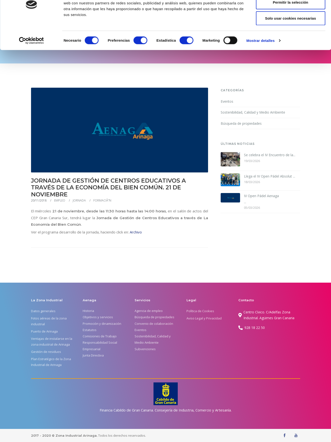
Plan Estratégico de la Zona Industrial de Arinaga (51, 362)
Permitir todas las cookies (290, 13)
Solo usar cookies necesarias (290, 44)
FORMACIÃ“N (102, 200)
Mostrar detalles (260, 67)
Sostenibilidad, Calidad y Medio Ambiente (253, 112)
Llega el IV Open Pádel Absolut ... (269, 176)
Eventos (227, 101)
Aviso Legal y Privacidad (204, 318)
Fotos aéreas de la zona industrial (49, 321)
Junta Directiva (93, 355)
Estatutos (90, 330)
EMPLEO (59, 200)
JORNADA (79, 200)
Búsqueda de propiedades (241, 123)
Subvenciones (145, 349)
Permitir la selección (290, 29)
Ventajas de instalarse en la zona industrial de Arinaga (51, 341)
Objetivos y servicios (98, 317)
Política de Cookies (200, 311)
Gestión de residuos (46, 351)
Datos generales (43, 311)
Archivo (136, 232)
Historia (88, 311)
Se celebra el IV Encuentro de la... (269, 155)
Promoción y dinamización (102, 323)
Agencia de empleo (149, 311)
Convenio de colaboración (154, 323)
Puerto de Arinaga (44, 331)
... (262, 198)
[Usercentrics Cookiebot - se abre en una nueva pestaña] (31, 66)
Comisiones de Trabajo (100, 336)
